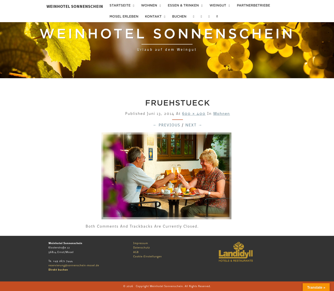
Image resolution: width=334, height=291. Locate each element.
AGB (136, 252)
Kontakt (153, 16)
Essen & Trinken (183, 5)
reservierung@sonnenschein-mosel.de (73, 265)
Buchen (179, 16)
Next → (193, 125)
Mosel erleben (124, 16)
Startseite (120, 5)
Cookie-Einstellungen (147, 256)
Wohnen (149, 5)
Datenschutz (141, 247)
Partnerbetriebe (253, 5)
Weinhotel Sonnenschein (75, 6)
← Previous (166, 125)
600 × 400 (194, 113)
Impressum (140, 243)
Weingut (217, 5)
